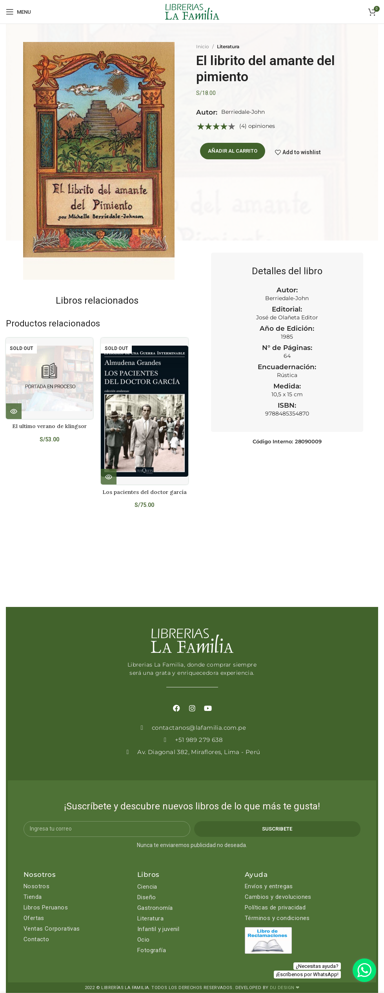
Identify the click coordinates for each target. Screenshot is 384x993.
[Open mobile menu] (18, 12)
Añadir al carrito (232, 151)
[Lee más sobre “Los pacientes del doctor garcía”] (108, 477)
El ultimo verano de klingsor (49, 426)
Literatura (228, 46)
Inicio (202, 46)
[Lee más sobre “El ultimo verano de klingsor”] (14, 411)
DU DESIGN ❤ (284, 987)
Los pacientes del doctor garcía (144, 492)
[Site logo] (192, 11)
